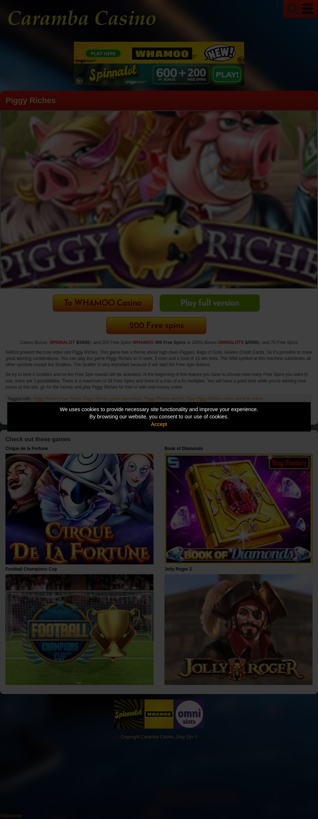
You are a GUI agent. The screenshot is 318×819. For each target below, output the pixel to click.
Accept (159, 424)
